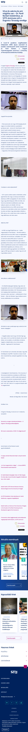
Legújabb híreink (6, 617)
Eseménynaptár (11, 585)
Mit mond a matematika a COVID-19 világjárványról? (13, 431)
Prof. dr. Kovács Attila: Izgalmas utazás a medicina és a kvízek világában (9, 567)
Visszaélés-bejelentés (14, 715)
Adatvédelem (14, 711)
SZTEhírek (10, 6)
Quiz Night (24, 565)
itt (1, 385)
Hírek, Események (4, 6)
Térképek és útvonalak (7, 696)
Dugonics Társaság (10, 65)
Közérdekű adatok (14, 718)
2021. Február (20, 6)
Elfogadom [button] (5, 729)
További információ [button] (7, 726)
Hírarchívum (15, 6)
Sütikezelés (14, 708)
